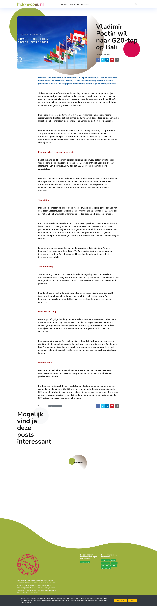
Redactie (99, 54)
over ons (84, 4)
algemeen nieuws (55, 406)
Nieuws (64, 4)
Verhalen (74, 4)
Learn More (120, 600)
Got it (132, 600)
